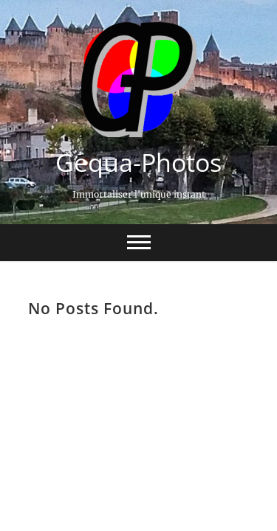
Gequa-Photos (138, 162)
